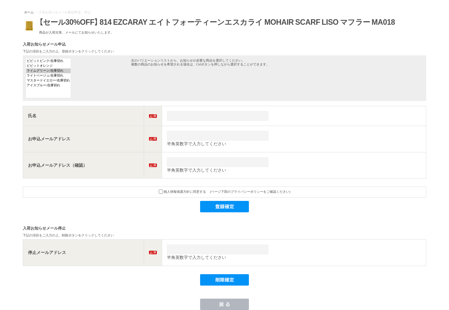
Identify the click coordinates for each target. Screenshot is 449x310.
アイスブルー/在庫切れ (48, 85)
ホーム (29, 12)
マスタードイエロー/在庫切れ (48, 80)
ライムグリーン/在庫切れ (48, 70)
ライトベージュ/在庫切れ (48, 75)
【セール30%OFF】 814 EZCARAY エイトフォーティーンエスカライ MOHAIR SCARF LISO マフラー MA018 (217, 21)
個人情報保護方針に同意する (182, 192)
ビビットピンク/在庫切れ (48, 61)
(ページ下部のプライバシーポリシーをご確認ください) (250, 191)
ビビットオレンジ (48, 65)
